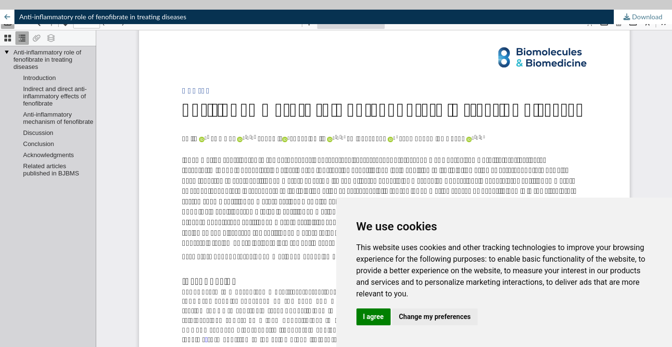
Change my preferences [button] (434, 316)
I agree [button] (373, 316)
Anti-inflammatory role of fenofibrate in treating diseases (102, 17)
